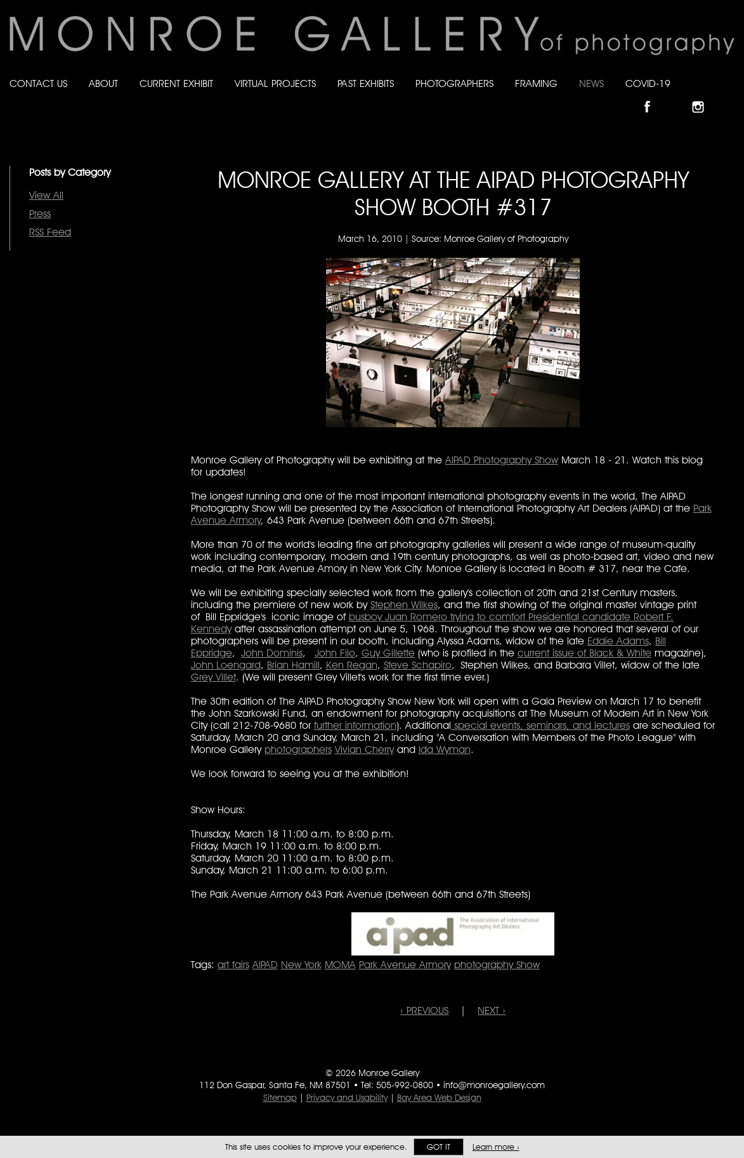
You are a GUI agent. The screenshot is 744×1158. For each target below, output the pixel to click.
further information (355, 725)
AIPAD (265, 965)
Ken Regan (351, 665)
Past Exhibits (365, 83)
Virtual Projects (275, 83)
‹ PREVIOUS (424, 1010)
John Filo (335, 653)
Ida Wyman (445, 749)
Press (40, 214)
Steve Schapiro (418, 665)
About (103, 83)
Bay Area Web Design (439, 1098)
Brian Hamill (293, 665)
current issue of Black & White (584, 653)
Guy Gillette (388, 653)
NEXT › (492, 1010)
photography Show (497, 965)
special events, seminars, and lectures (540, 725)
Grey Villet (213, 677)
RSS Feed (50, 232)
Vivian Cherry (364, 749)
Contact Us (38, 83)
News (591, 83)
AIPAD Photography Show (501, 460)
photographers (298, 749)
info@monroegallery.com (494, 1085)
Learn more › (496, 1147)
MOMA (340, 965)
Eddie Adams (618, 641)
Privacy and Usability (347, 1098)
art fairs (233, 965)
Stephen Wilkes (404, 605)
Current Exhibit (176, 83)
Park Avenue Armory (405, 965)
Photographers (454, 83)
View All (46, 195)
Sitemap (280, 1098)
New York (301, 965)
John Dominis (272, 653)
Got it (438, 1147)
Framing (536, 83)
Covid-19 (647, 83)
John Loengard (226, 665)
